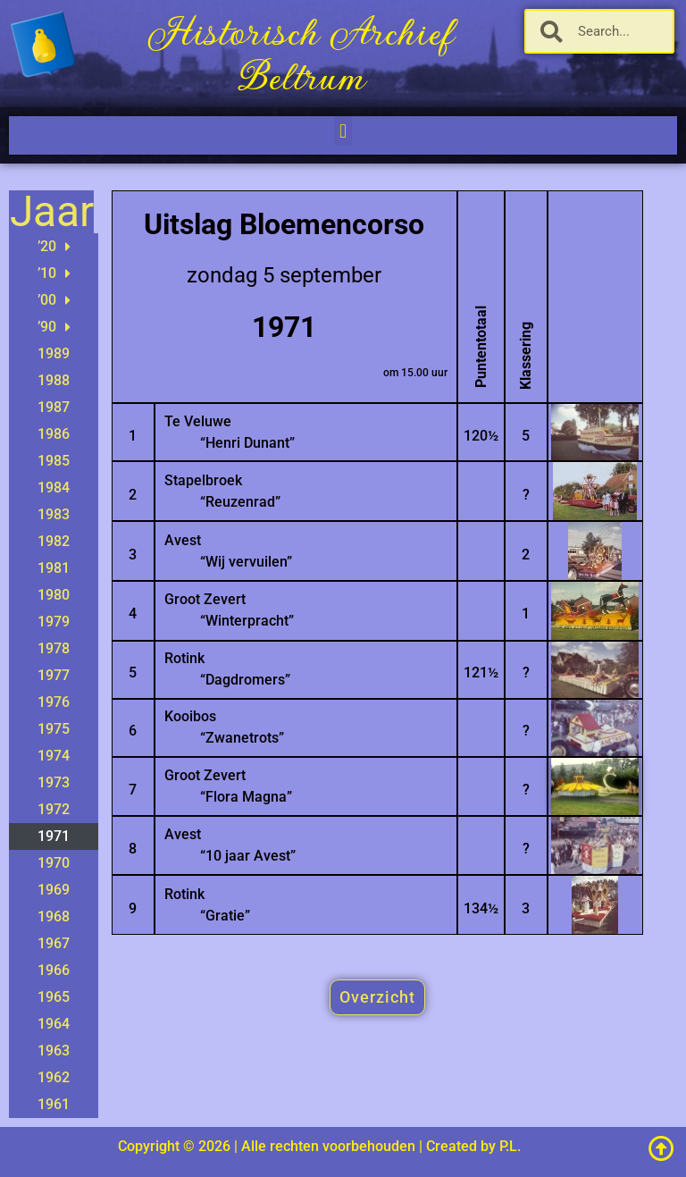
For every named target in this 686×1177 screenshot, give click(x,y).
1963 (54, 1050)
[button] (342, 131)
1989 (54, 353)
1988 (54, 380)
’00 (54, 300)
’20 (54, 246)
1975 (54, 728)
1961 (54, 1104)
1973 (54, 782)
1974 (54, 755)
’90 (54, 327)
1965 (54, 996)
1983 (54, 514)
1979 (54, 621)
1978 (54, 648)
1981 (54, 567)
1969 (54, 889)
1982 (54, 541)
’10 (54, 273)
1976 (54, 702)
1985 (54, 460)
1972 (54, 809)
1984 (54, 487)
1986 (54, 433)
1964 (54, 1023)
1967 (54, 943)
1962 (54, 1077)
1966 (54, 970)
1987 (54, 407)
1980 (54, 594)
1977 (54, 675)
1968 (54, 916)
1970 (54, 862)
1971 (54, 836)
